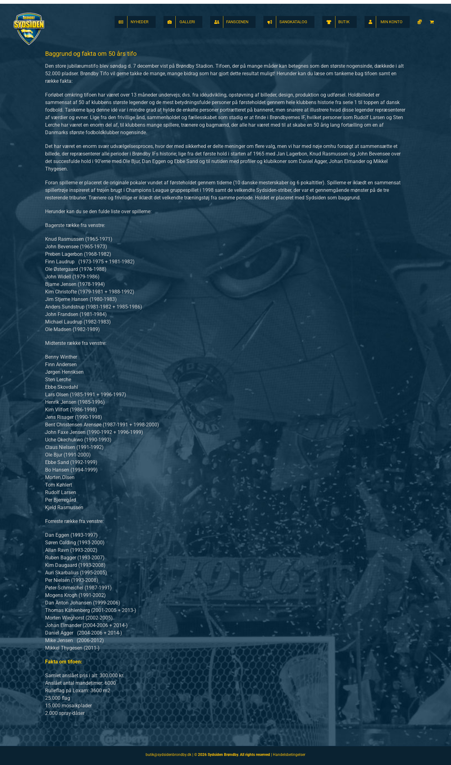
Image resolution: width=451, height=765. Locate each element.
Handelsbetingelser (289, 754)
